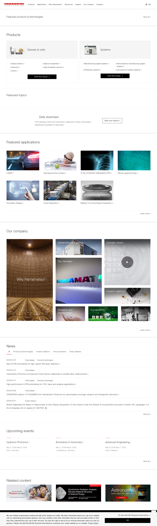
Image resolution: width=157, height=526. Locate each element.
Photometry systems (91, 70)
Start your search (112, 121)
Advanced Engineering (117, 442)
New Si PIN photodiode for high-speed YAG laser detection (33, 364)
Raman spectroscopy (127, 173)
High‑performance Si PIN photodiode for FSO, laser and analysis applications (41, 384)
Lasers (13, 71)
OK (127, 520)
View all (146, 17)
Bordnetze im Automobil (69, 442)
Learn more (144, 214)
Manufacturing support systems (96, 64)
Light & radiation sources (53, 67)
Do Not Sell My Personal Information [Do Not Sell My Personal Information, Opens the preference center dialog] (133, 515)
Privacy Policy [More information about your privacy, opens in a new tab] (93, 523)
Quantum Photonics (17, 442)
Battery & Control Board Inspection (96, 203)
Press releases (75, 352)
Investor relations (43, 352)
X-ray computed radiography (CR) (95, 173)
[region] (78, 519)
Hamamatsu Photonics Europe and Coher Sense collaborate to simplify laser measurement (47, 374)
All (9, 352)
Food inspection (51, 203)
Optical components (51, 64)
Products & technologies (23, 352)
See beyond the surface (54, 173)
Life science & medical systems (128, 70)
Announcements (59, 352)
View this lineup (40, 77)
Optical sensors (17, 64)
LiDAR (9, 173)
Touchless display (14, 203)
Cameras (14, 67)
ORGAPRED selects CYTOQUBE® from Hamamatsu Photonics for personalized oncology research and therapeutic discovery (62, 395)
